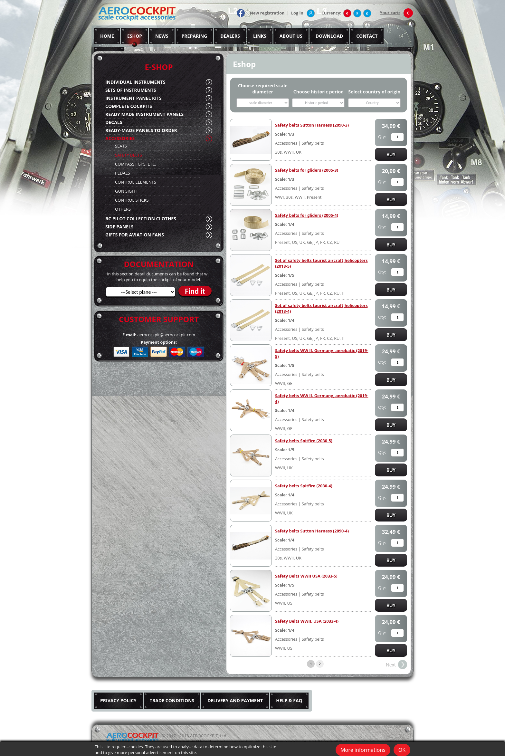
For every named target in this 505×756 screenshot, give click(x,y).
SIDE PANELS (119, 227)
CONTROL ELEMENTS (135, 182)
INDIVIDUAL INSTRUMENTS (135, 82)
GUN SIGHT (126, 191)
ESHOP (134, 36)
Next (391, 665)
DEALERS (230, 36)
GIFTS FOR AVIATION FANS (134, 235)
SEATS (121, 146)
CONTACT (366, 36)
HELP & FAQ (289, 700)
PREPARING (194, 36)
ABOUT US (291, 36)
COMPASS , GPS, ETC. (135, 164)
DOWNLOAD (329, 36)
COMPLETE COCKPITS (128, 106)
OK (401, 749)
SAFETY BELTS (128, 155)
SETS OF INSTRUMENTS (130, 90)
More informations (363, 749)
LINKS (259, 36)
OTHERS (123, 209)
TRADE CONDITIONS (172, 700)
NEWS (161, 36)
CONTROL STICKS (132, 200)
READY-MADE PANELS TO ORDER (141, 130)
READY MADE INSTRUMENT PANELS (144, 114)
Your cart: (390, 12)
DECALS (113, 122)
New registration (267, 13)
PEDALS (122, 173)
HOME (107, 36)
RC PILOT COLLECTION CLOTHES (140, 218)
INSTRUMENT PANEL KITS (133, 98)
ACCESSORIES (120, 138)
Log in (297, 13)
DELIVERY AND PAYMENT (235, 700)
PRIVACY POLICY (118, 700)
